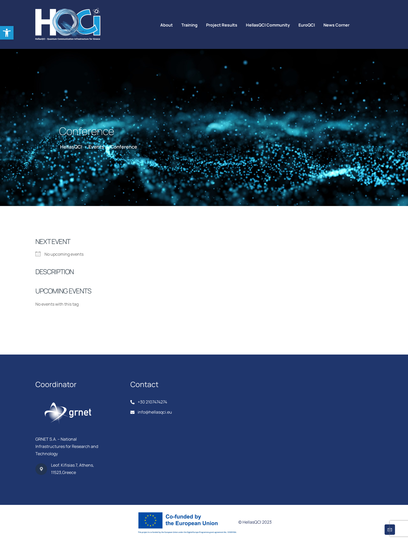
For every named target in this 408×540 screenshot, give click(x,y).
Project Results (221, 25)
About (166, 25)
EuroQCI (306, 25)
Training (189, 25)
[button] (7, 33)
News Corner (336, 25)
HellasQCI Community (268, 25)
